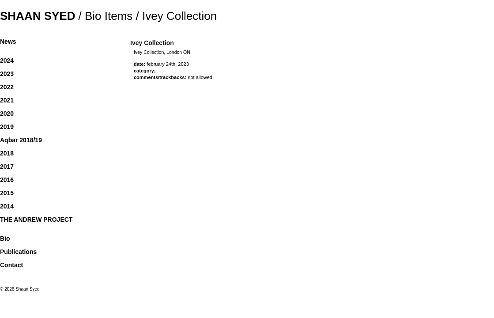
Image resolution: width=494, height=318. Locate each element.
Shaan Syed (37, 16)
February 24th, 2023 (168, 64)
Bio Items (108, 16)
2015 (7, 193)
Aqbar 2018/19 (21, 140)
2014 (7, 206)
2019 (7, 126)
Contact (11, 265)
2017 (7, 166)
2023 (7, 73)
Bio (5, 238)
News (8, 41)
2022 (7, 87)
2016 (7, 179)
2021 (7, 100)
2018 (7, 153)
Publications (18, 251)
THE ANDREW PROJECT (36, 219)
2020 (7, 113)
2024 (7, 60)
